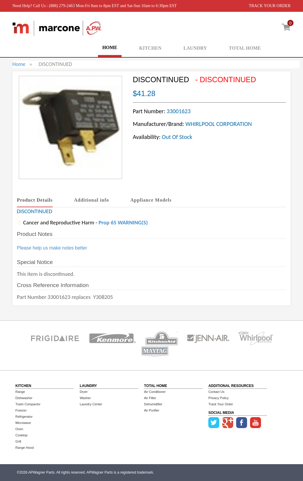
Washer (85, 398)
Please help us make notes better (52, 247)
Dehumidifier (153, 404)
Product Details (35, 200)
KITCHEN (150, 48)
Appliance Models (151, 200)
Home (18, 64)
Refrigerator (24, 416)
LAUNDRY (195, 48)
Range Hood (24, 447)
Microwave (23, 423)
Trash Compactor (28, 404)
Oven (19, 429)
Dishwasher (23, 398)
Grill (18, 441)
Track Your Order (220, 404)
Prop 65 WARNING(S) (123, 222)
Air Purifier (151, 410)
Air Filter (150, 398)
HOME (109, 47)
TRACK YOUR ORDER (270, 6)
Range (20, 391)
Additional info (91, 200)
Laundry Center (91, 404)
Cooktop (21, 435)
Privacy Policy (218, 398)
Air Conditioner (155, 391)
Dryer (84, 391)
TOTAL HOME (245, 48)
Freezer (21, 410)
